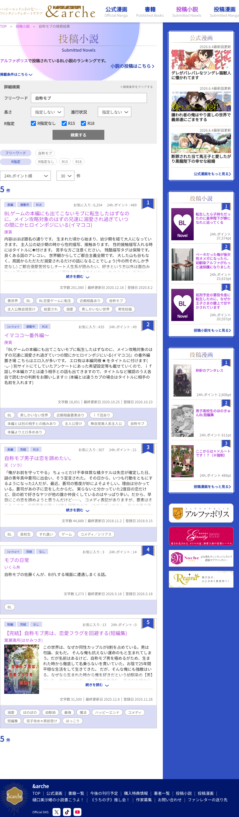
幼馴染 (50, 712)
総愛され (51, 309)
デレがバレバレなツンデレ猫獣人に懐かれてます (201, 75)
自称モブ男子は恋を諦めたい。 (39, 458)
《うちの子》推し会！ (110, 800)
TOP (36, 793)
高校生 (25, 534)
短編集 (12, 720)
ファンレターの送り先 (208, 800)
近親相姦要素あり (70, 414)
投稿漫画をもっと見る (211, 487)
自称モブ (116, 300)
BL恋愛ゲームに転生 (55, 300)
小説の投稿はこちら (131, 66)
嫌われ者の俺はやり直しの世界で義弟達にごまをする (201, 117)
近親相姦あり (90, 300)
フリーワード (16, 98)
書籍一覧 (76, 793)
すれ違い (46, 534)
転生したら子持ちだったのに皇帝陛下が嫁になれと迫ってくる (213, 218)
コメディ (135, 712)
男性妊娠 (125, 309)
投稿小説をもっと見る (211, 330)
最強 (67, 712)
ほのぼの (30, 712)
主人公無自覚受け (21, 309)
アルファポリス (14, 61)
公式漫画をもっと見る (211, 174)
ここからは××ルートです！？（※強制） (213, 453)
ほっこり (73, 720)
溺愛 (69, 309)
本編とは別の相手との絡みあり (31, 423)
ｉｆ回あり (101, 414)
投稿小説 (184, 793)
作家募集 (144, 800)
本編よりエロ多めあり (24, 431)
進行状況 (79, 112)
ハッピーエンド (107, 712)
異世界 (12, 300)
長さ (8, 112)
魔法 (83, 712)
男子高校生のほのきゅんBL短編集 (213, 412)
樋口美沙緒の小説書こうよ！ (58, 800)
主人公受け (73, 423)
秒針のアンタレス (209, 370)
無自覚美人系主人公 (106, 423)
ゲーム (66, 534)
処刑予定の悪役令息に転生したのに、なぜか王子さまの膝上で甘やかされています (213, 301)
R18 (90, 123)
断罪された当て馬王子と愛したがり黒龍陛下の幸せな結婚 (201, 158)
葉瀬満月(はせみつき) (23, 640)
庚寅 (8, 232)
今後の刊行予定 (104, 793)
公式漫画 (54, 793)
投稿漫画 (206, 793)
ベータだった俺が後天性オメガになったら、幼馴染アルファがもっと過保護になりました (213, 260)
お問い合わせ (170, 800)
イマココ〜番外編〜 (26, 335)
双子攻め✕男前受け (41, 720)
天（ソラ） (14, 465)
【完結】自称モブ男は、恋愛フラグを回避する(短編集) (65, 633)
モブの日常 (16, 560)
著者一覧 (162, 793)
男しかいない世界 (96, 309)
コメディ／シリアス (96, 534)
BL (28, 300)
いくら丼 (12, 567)
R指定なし (46, 123)
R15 (71, 123)
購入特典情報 (136, 793)
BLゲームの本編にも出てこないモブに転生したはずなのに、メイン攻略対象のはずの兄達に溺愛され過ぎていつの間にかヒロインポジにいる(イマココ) (66, 219)
